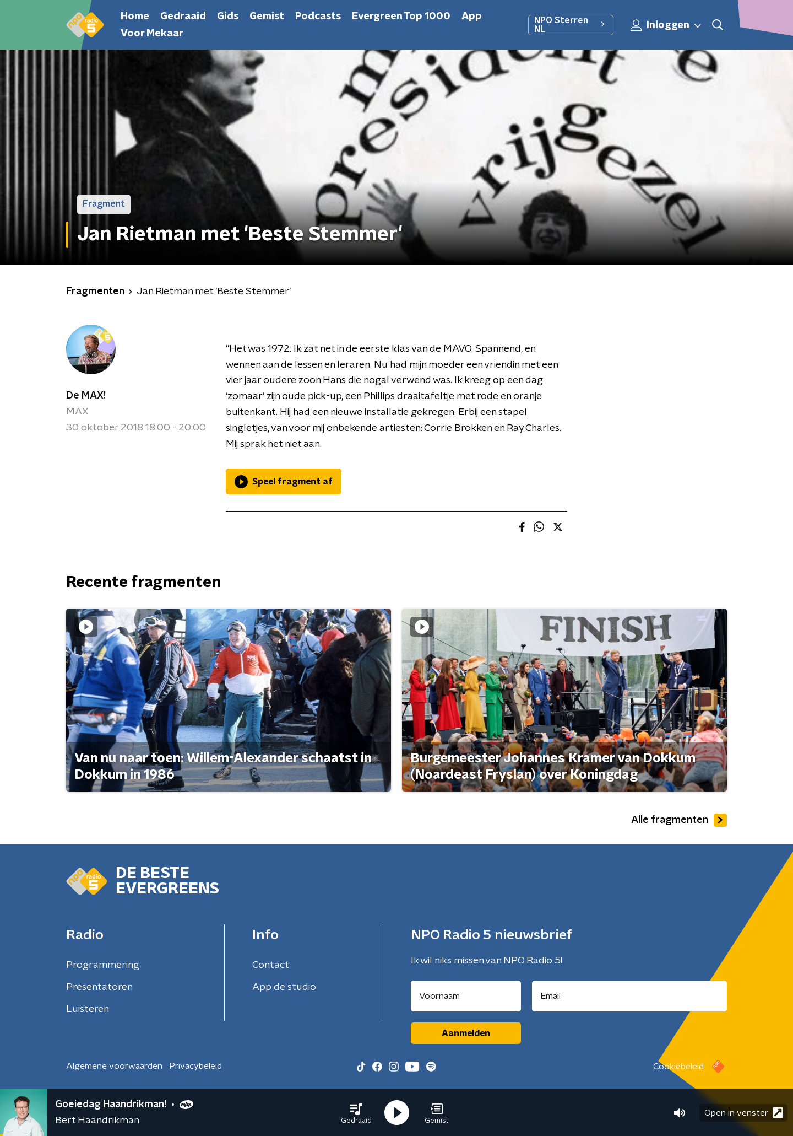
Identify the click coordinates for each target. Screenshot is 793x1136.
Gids (227, 16)
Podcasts (318, 16)
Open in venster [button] (743, 1112)
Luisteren (87, 1009)
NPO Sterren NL (570, 25)
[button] (356, 1112)
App (471, 16)
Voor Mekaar (152, 34)
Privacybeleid (195, 1066)
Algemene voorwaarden (114, 1066)
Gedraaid (183, 16)
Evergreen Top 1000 (401, 16)
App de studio (284, 987)
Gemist (266, 16)
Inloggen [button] (666, 25)
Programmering (102, 965)
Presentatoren (99, 987)
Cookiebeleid (678, 1066)
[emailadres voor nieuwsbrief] (629, 996)
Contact (270, 965)
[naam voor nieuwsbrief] (466, 996)
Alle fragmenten (679, 820)
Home (135, 16)
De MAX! (86, 396)
